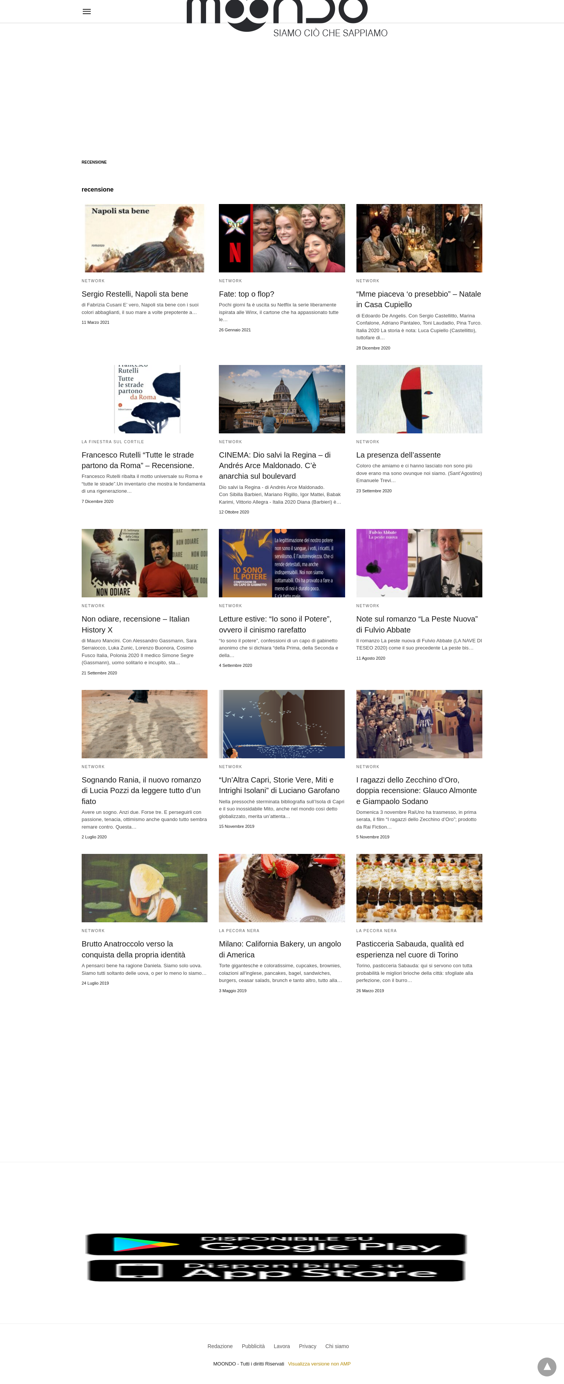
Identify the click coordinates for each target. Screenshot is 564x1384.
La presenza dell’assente (398, 454)
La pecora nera (239, 930)
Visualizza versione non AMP (319, 1362)
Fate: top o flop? (246, 294)
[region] (282, 83)
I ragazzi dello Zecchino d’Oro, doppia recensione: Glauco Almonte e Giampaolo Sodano (419, 789)
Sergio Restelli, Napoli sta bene (134, 294)
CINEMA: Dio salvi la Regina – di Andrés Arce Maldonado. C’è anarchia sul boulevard (274, 465)
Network (93, 281)
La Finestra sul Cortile (113, 441)
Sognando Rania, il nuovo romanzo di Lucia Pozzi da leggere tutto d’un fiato (141, 789)
